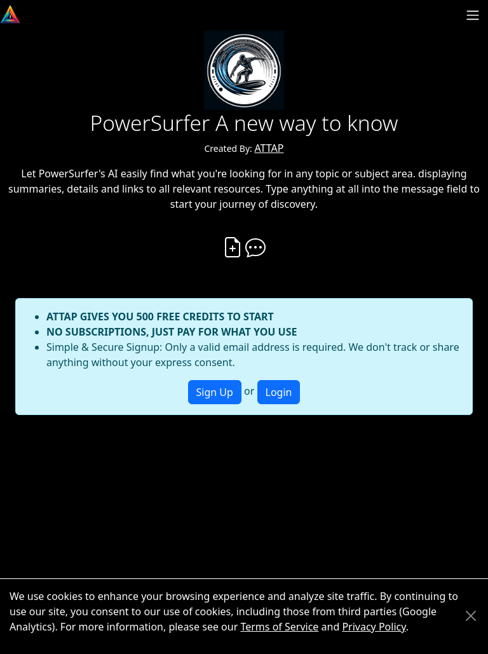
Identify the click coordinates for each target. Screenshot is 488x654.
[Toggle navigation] (473, 15)
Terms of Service (279, 627)
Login (279, 392)
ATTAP (268, 148)
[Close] (470, 615)
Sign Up (214, 392)
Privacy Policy (373, 627)
